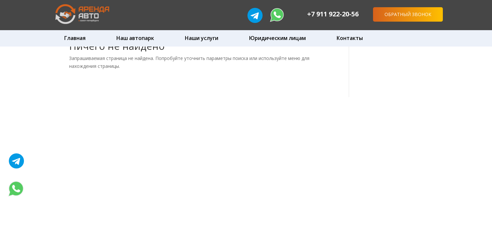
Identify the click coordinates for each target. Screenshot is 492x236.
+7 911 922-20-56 (333, 14)
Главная (75, 38)
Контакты (350, 38)
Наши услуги (201, 38)
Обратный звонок (407, 14)
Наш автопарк (135, 38)
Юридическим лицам (277, 38)
